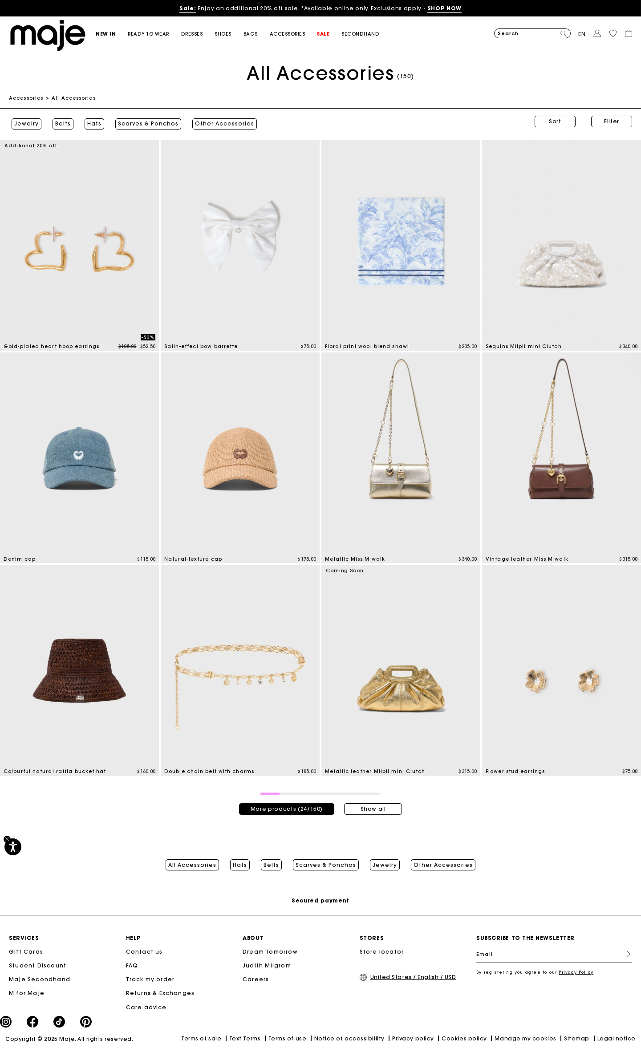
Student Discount (37, 963)
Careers (256, 977)
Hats (92, 121)
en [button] (582, 34)
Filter (611, 121)
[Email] (554, 952)
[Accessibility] (12, 846)
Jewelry (24, 121)
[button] (112, 34)
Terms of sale (201, 1036)
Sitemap (576, 1035)
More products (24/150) (287, 804)
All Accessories (192, 860)
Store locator (382, 949)
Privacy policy (413, 1035)
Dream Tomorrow (270, 949)
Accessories (26, 98)
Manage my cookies (525, 1035)
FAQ (132, 963)
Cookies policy (464, 1035)
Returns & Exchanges (160, 990)
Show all (373, 804)
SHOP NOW (444, 8)
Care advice (146, 1004)
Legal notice (616, 1035)
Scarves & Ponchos (145, 121)
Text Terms (244, 1035)
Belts (60, 121)
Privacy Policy (576, 969)
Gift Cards (26, 949)
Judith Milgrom (267, 963)
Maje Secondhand (39, 977)
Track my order (150, 977)
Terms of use (287, 1035)
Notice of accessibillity (349, 1035)
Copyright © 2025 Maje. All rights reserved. (69, 1036)
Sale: (187, 8)
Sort (555, 121)
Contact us (144, 949)
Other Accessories (222, 121)
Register (625, 952)
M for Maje (27, 990)
